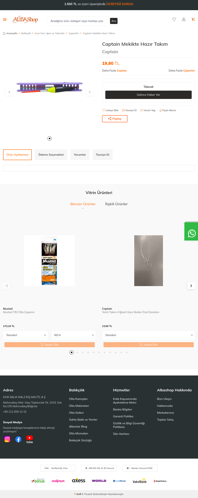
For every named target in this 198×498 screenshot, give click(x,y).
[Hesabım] (183, 19)
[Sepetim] (193, 19)
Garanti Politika (123, 416)
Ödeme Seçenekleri (51, 154)
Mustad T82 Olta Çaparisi (18, 312)
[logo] (25, 19)
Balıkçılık (26, 33)
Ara (113, 21)
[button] (49, 138)
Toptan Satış (165, 419)
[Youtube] (29, 439)
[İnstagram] (7, 439)
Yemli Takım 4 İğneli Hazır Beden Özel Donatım (130, 312)
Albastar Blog (78, 426)
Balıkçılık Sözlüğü (80, 440)
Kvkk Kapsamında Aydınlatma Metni (125, 400)
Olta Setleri (76, 412)
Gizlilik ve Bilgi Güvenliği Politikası (129, 425)
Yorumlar (80, 154)
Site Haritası (121, 434)
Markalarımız (165, 412)
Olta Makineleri (79, 406)
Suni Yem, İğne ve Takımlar (50, 33)
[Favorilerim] (174, 19)
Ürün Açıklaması (17, 154)
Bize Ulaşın (164, 399)
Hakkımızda (165, 406)
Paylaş (115, 118)
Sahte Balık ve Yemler (83, 419)
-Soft (78, 494)
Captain (110, 51)
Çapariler (74, 33)
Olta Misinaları (78, 433)
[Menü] (5, 19)
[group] (49, 87)
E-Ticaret (87, 494)
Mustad (8, 308)
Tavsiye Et (129, 110)
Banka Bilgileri (122, 409)
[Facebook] (18, 439)
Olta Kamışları (78, 399)
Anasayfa (10, 33)
